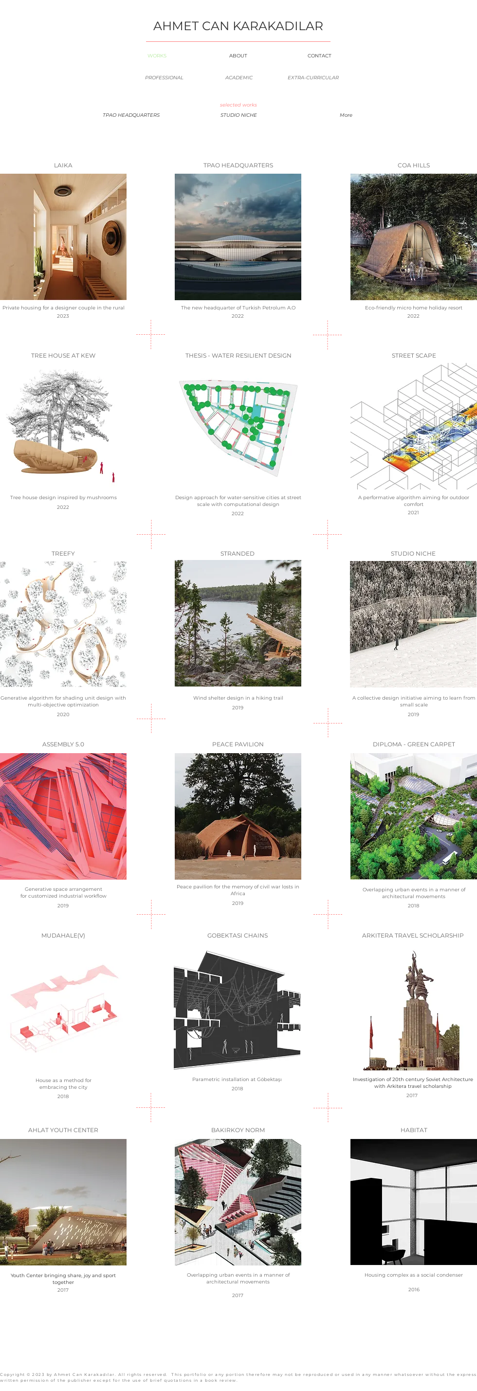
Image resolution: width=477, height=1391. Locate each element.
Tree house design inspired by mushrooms (63, 497)
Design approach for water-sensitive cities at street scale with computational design (238, 500)
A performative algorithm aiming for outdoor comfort (413, 500)
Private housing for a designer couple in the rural (63, 308)
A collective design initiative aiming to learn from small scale (414, 701)
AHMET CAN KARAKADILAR (238, 25)
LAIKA (63, 165)
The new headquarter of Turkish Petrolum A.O (238, 308)
